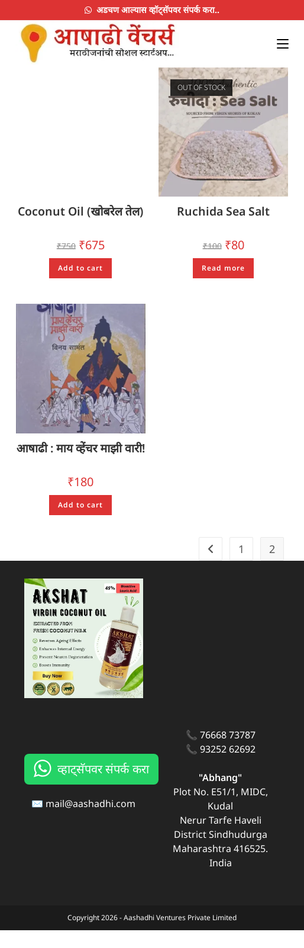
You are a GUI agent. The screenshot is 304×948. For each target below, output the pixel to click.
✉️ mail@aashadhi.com (83, 821)
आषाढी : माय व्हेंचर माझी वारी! (81, 457)
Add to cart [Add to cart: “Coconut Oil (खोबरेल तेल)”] (80, 268)
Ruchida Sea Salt (223, 212)
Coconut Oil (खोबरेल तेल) (81, 212)
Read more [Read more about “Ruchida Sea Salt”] (223, 268)
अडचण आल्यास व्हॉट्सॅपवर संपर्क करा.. (152, 9)
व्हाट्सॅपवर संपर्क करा (103, 786)
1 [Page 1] (241, 567)
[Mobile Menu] (278, 42)
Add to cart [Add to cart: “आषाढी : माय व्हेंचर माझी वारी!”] (80, 523)
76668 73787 (228, 752)
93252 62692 (228, 766)
